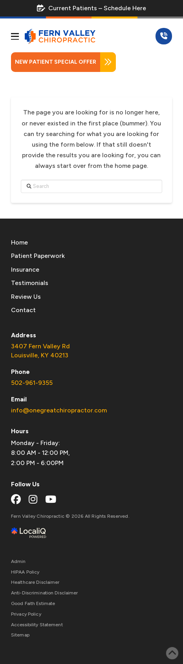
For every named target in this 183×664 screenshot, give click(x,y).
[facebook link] (16, 499)
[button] (15, 36)
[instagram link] (33, 499)
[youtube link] (50, 499)
